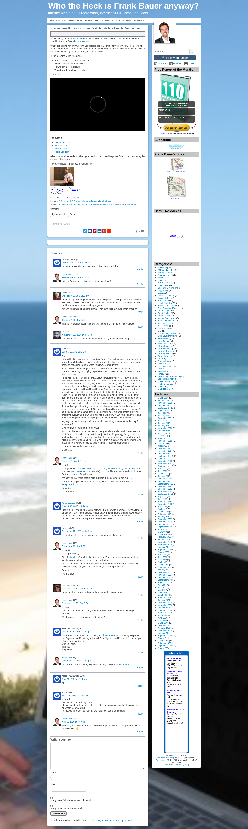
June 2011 (162, 499)
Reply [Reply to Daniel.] (140, 538)
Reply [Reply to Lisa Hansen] (140, 595)
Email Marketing (165, 303)
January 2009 (164, 539)
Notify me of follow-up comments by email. (71, 800)
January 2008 (164, 570)
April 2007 (162, 592)
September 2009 (165, 527)
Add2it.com (62, 198)
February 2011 (164, 501)
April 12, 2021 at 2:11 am (74, 679)
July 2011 (162, 496)
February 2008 (164, 567)
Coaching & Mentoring (168, 288)
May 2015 (162, 443)
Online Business (165, 353)
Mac (160, 331)
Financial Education (167, 305)
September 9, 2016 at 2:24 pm (77, 603)
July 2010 (162, 506)
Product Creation (165, 366)
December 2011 (165, 489)
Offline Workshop (165, 348)
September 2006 (165, 610)
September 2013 (165, 466)
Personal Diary (164, 361)
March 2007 (163, 595)
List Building (163, 328)
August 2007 (163, 582)
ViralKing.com (132, 204)
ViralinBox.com (61, 152)
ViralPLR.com (61, 148)
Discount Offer (164, 298)
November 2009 (165, 522)
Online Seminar (165, 356)
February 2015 (164, 448)
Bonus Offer (163, 285)
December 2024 (165, 418)
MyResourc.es (64, 201)
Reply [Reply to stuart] (140, 714)
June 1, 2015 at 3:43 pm (74, 351)
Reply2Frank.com (70, 484)
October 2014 (164, 453)
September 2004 (165, 645)
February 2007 (164, 597)
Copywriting (163, 290)
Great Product (164, 313)
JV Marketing (164, 326)
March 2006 (163, 623)
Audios (161, 280)
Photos (161, 364)
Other (160, 358)
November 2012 (165, 479)
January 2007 (164, 600)
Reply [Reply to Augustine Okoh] (140, 652)
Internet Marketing (166, 321)
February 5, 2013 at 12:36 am (76, 262)
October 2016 (164, 431)
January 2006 (164, 628)
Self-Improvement (166, 379)
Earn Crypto (163, 300)
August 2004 (163, 648)
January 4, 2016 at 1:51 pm (75, 546)
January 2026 (164, 400)
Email (53, 784)
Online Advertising (166, 351)
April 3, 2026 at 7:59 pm (74, 722)
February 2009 (164, 537)
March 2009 (163, 534)
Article (160, 278)
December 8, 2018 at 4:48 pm (76, 631)
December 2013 (165, 461)
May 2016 (162, 436)
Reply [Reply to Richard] (140, 312)
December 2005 (165, 630)
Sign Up (73, 557)
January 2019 (164, 423)
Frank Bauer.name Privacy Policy (176, 765)
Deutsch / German (166, 295)
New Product (163, 338)
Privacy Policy (111, 20)
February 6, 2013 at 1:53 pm (76, 277)
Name (53, 772)
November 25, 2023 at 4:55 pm (77, 335)
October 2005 (164, 633)
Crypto (161, 293)
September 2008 (165, 549)
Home (51, 20)
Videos (161, 386)
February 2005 (164, 643)
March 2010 (163, 511)
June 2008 (162, 557)
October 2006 (164, 608)
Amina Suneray (68, 503)
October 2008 (164, 547)
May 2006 (162, 620)
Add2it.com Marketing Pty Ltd (168, 758)
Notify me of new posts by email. (66, 808)
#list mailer (54, 224)
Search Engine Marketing (169, 376)
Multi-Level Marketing (167, 336)
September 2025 (165, 408)
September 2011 (165, 494)
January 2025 (164, 415)
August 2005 (163, 638)
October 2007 (164, 577)
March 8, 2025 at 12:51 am (75, 695)
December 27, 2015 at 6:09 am (77, 531)
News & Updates (165, 343)
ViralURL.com (61, 145)
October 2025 (164, 405)
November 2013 (165, 463)
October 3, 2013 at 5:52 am (75, 296)
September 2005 (165, 635)
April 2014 (162, 458)
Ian (63, 348)
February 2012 (164, 486)
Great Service (164, 315)
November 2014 (165, 451)
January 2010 (164, 516)
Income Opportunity (167, 318)
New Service (163, 341)
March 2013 (163, 473)
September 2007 (165, 580)
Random (177, 63)
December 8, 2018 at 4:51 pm (76, 660)
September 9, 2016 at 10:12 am (77, 588)
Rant (160, 369)
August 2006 (163, 613)
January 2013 (164, 476)
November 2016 (165, 428)
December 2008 (165, 542)
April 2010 (162, 509)
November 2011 (165, 491)
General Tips (163, 310)
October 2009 (164, 524)
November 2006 (165, 605)
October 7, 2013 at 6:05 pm (75, 320)
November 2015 (165, 441)
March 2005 (163, 640)
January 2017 (164, 425)
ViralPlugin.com (96, 204)
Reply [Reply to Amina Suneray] (140, 521)
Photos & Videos (76, 20)
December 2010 (165, 504)
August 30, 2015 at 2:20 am (75, 506)
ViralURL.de (75, 204)
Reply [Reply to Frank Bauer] (140, 284)
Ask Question (138, 20)
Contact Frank (125, 20)
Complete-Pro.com (105, 201)
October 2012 (164, 481)
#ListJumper (65, 224)
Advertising (163, 267)
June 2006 (162, 618)
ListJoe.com (129, 468)
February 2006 (164, 625)
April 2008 (162, 562)
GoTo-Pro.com (75, 201)
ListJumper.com (81, 41)
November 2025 (165, 403)
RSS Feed (163, 63)
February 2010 (164, 514)
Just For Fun (163, 323)
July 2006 (162, 615)
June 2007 (162, 587)
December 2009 (165, 519)
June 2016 (162, 433)
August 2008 (163, 552)
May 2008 (162, 559)
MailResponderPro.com (89, 201)
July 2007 (162, 585)
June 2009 (162, 529)
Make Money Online (167, 333)
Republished (163, 371)
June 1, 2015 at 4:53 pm (74, 461)
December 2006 (165, 602)
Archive (192, 63)
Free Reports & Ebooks (168, 308)
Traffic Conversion (166, 381)
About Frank (61, 20)
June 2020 (162, 420)
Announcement (164, 275)
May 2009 (162, 532)
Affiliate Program (165, 272)
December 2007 (165, 572)
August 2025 (163, 410)
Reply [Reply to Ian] (140, 453)
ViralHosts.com (108, 204)
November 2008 (165, 544)
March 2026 (163, 398)
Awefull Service (165, 283)
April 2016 (162, 438)
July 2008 (162, 554)
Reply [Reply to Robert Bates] (140, 269)
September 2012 (165, 484)
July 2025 (162, 413)
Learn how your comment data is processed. (111, 820)
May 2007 (162, 590)
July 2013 (162, 468)
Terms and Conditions (94, 20)
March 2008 (163, 565)
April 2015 (162, 446)
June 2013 (162, 471)
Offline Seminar (165, 346)
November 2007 (165, 575)
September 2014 (165, 456)
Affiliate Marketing (166, 270)
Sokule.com (76, 471)
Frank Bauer (67, 274)
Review (161, 374)
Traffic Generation (166, 384)
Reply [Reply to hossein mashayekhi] (140, 686)
